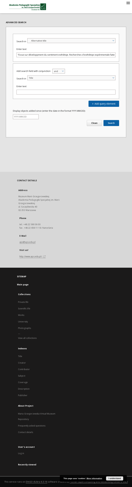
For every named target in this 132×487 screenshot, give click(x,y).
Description (24, 388)
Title (20, 356)
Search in (21, 41)
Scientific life (24, 308)
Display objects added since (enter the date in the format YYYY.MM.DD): (49, 110)
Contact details (25, 432)
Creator (22, 362)
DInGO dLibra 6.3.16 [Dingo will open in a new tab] (36, 481)
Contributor (24, 369)
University (23, 321)
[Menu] (128, 2)
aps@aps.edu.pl (27, 242)
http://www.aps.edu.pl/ (32, 256)
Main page (23, 284)
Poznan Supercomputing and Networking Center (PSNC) (99, 481)
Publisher (22, 395)
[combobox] (71, 40)
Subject (21, 375)
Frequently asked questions (31, 425)
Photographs (24, 328)
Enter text (21, 49)
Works (21, 315)
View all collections (27, 338)
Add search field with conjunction (33, 71)
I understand (114, 478)
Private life (23, 302)
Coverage (23, 382)
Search (111, 123)
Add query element (103, 103)
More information (94, 478)
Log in (21, 453)
